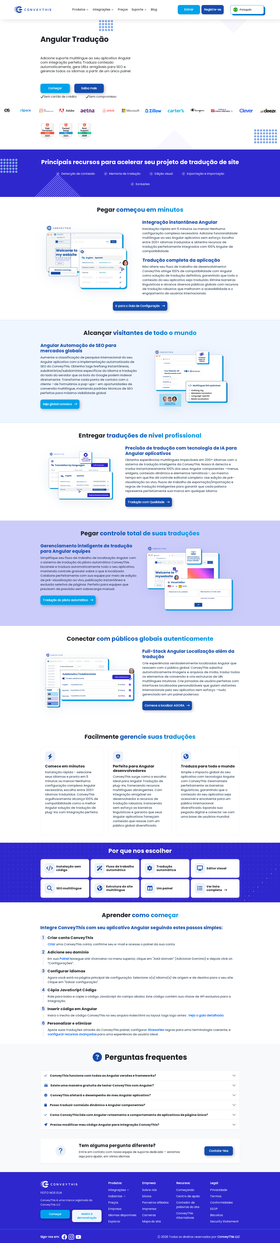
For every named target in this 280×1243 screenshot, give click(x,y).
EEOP (214, 1209)
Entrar (188, 9)
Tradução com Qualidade (149, 502)
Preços (113, 1202)
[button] (139, 9)
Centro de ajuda (188, 1196)
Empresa (114, 1209)
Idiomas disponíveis (122, 1215)
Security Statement (224, 1221)
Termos (215, 1196)
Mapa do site (151, 1221)
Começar (55, 88)
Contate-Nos (218, 1151)
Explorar (114, 1221)
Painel (64, 958)
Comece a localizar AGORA (167, 705)
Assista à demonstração (87, 1216)
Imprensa (149, 1209)
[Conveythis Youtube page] (78, 1236)
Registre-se (212, 9)
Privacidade (218, 1190)
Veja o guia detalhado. (206, 1017)
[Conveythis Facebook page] (64, 1237)
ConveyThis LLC (228, 1237)
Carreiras (149, 1215)
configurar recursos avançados (72, 1037)
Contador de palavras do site (187, 1204)
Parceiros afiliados (155, 1202)
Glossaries (156, 1033)
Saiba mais (89, 88)
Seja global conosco (59, 404)
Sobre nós (149, 1190)
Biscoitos (216, 1215)
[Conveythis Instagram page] (71, 1237)
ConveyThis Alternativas (185, 1215)
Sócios (146, 1196)
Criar (51, 944)
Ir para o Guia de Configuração (140, 306)
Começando (185, 1190)
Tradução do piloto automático (67, 600)
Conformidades (221, 1202)
